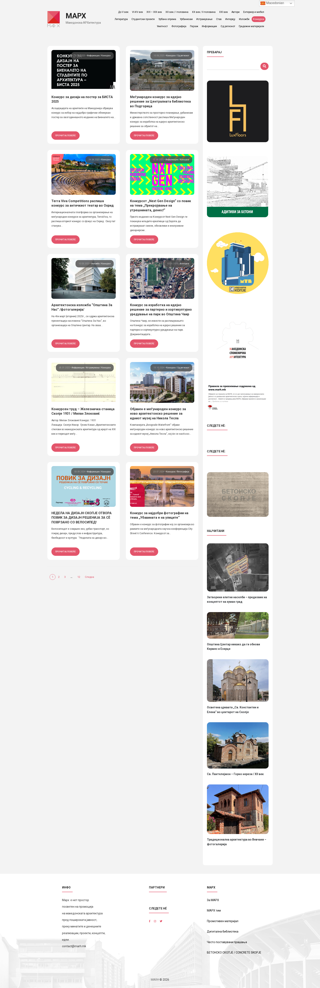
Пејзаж (195, 26)
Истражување (205, 19)
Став (219, 19)
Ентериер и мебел (254, 12)
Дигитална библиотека (222, 931)
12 (78, 576)
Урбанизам (187, 19)
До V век (124, 12)
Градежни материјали (252, 26)
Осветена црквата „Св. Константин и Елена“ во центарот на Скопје (233, 709)
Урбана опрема (168, 19)
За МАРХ (213, 900)
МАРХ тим (214, 910)
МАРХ (77, 16)
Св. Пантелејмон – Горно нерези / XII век (235, 774)
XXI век (224, 12)
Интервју (231, 19)
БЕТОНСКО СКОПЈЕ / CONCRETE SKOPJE (234, 952)
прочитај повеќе (65, 135)
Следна (89, 576)
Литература (122, 19)
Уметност (163, 26)
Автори (236, 12)
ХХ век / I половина (177, 12)
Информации (210, 26)
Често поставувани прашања (227, 942)
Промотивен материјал (222, 921)
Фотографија (179, 26)
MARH (155, 979)
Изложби (245, 19)
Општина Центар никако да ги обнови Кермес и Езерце (233, 646)
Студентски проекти (144, 19)
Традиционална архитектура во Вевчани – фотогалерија (236, 842)
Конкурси (259, 19)
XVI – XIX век (155, 12)
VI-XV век (138, 12)
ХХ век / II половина (204, 12)
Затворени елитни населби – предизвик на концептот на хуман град (237, 599)
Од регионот (228, 26)
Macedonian (272, 3)
